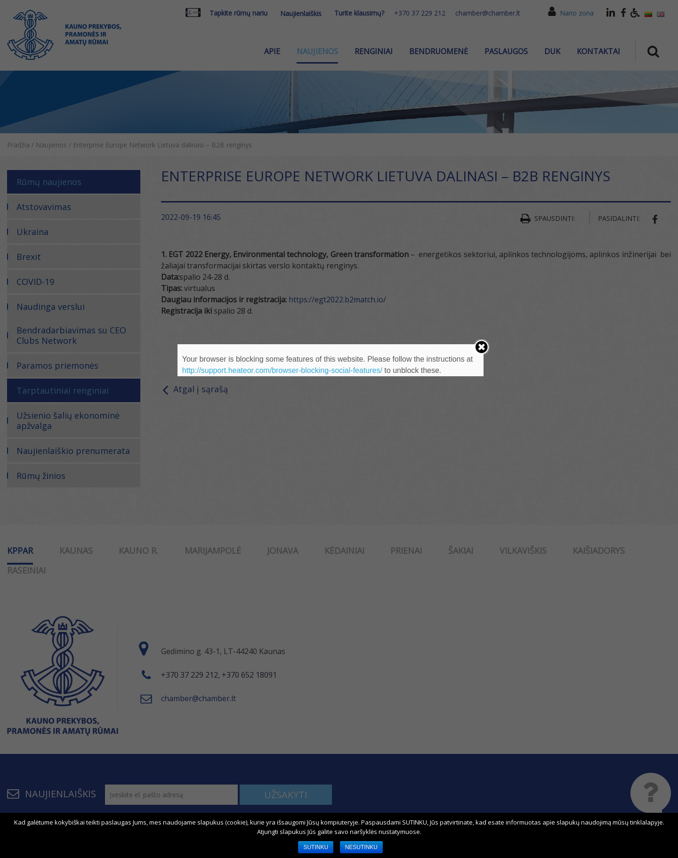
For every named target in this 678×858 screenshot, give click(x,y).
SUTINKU (315, 847)
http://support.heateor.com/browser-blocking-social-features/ (282, 370)
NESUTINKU (361, 847)
